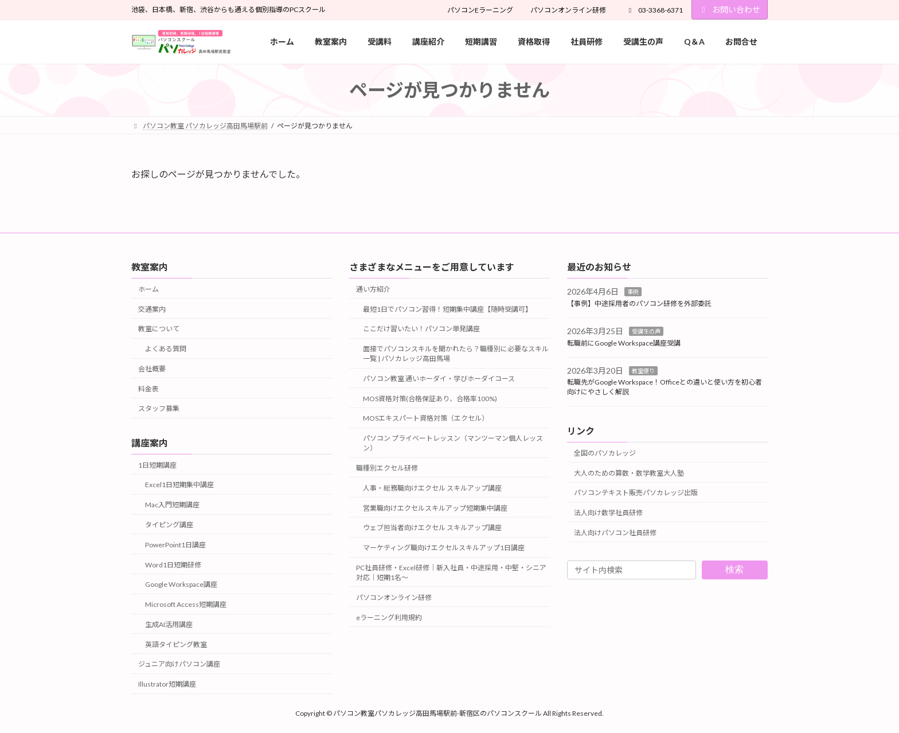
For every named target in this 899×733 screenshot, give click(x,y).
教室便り (643, 370)
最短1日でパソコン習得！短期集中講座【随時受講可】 (447, 308)
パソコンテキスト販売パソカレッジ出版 (636, 492)
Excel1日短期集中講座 (179, 484)
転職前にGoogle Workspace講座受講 (624, 342)
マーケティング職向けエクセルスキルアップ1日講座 (444, 547)
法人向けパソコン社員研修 (615, 532)
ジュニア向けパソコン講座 (179, 664)
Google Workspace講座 (181, 584)
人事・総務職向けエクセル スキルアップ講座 (432, 487)
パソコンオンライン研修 (568, 10)
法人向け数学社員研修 (608, 512)
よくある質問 (165, 348)
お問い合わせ (730, 9)
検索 (734, 569)
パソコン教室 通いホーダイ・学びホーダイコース (439, 378)
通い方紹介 (373, 288)
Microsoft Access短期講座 (185, 604)
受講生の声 (646, 331)
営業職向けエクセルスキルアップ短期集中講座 (435, 507)
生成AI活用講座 (169, 624)
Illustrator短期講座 (167, 684)
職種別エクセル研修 (387, 468)
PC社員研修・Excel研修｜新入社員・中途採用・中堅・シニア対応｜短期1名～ (451, 572)
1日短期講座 (157, 464)
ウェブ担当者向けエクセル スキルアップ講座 (432, 527)
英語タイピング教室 (176, 644)
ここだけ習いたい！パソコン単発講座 (421, 328)
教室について (158, 328)
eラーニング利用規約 (389, 617)
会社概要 (152, 368)
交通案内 (152, 308)
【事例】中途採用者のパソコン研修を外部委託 (639, 303)
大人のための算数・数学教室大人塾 (629, 472)
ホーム (148, 288)
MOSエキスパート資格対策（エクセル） (425, 418)
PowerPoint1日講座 (175, 544)
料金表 (148, 388)
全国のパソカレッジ (605, 452)
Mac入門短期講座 (172, 504)
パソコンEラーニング (480, 10)
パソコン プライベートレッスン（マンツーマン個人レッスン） (453, 443)
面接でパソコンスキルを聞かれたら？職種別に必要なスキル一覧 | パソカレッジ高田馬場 (456, 353)
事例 (633, 291)
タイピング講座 (169, 524)
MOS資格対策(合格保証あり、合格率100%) (430, 398)
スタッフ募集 (158, 408)
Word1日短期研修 (173, 564)
